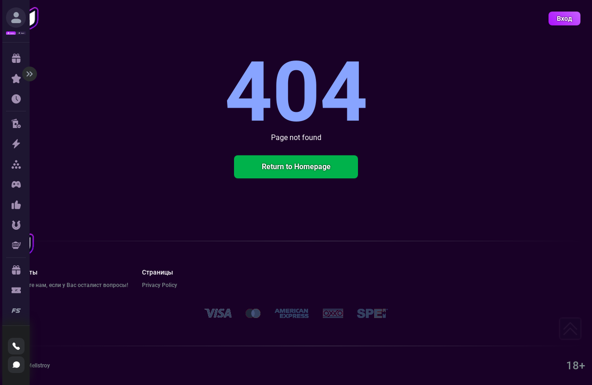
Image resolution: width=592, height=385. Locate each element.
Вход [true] (564, 18)
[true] (16, 17)
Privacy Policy (159, 285)
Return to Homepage (296, 166)
